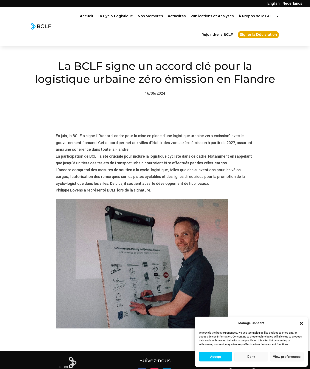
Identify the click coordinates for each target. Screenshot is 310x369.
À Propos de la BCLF (257, 16)
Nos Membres (150, 16)
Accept (215, 357)
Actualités (177, 16)
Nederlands (292, 3)
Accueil (86, 16)
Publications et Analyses (212, 16)
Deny (251, 357)
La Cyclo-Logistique (115, 16)
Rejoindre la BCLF (217, 35)
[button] (301, 323)
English (273, 3)
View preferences (287, 357)
